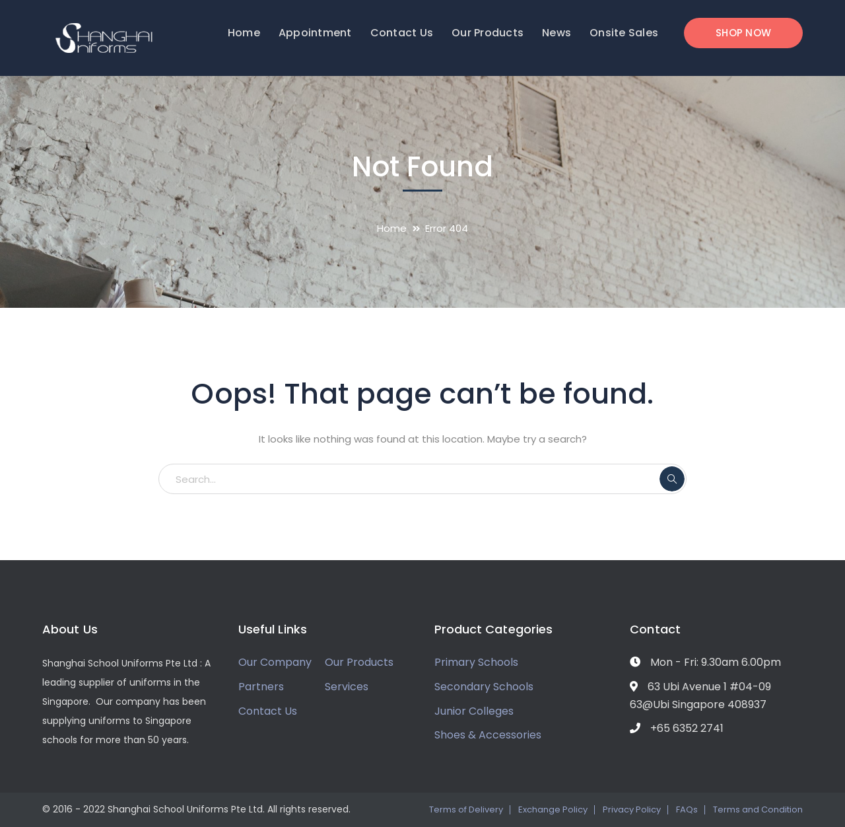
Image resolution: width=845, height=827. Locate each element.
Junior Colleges (474, 711)
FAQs (687, 809)
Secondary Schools (483, 686)
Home (392, 228)
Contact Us (267, 711)
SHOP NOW (743, 33)
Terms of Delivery (466, 809)
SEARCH (672, 478)
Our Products (359, 662)
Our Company (275, 662)
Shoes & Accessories (487, 734)
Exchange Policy (553, 809)
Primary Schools (476, 662)
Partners (261, 686)
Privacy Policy (632, 809)
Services (346, 686)
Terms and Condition (758, 809)
